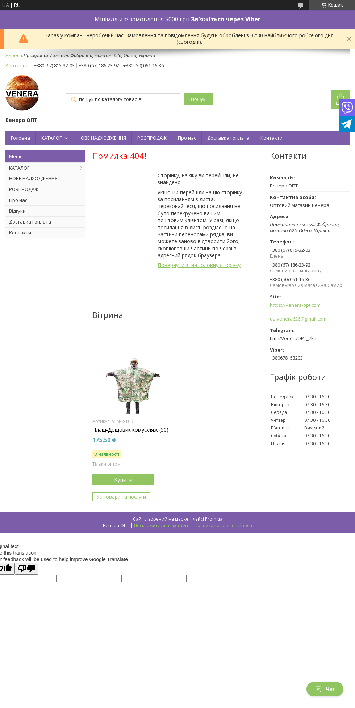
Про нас (187, 138)
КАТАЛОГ (51, 138)
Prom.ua (213, 519)
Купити (123, 479)
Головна (20, 138)
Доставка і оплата (228, 138)
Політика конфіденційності (223, 525)
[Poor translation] (26, 569)
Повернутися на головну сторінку (199, 265)
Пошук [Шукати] (198, 99)
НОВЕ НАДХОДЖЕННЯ (102, 138)
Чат (325, 689)
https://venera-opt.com (295, 305)
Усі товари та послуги (121, 496)
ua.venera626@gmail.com (298, 319)
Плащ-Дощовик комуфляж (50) (130, 430)
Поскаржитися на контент (162, 525)
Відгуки (17, 211)
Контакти (271, 138)
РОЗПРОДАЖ (152, 138)
